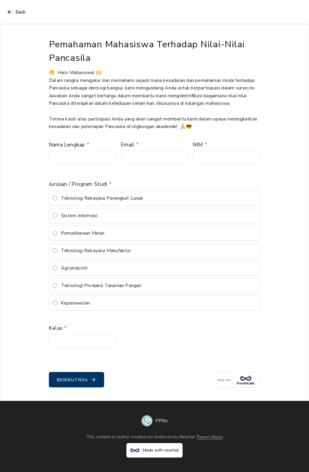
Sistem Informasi (79, 215)
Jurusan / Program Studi (80, 184)
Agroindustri (74, 268)
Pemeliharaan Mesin (83, 233)
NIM (200, 144)
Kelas (58, 328)
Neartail (187, 437)
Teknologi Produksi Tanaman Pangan (101, 285)
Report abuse (210, 437)
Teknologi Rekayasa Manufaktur (96, 250)
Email (130, 144)
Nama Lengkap (69, 144)
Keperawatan (75, 303)
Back (16, 12)
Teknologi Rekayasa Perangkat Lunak (102, 198)
